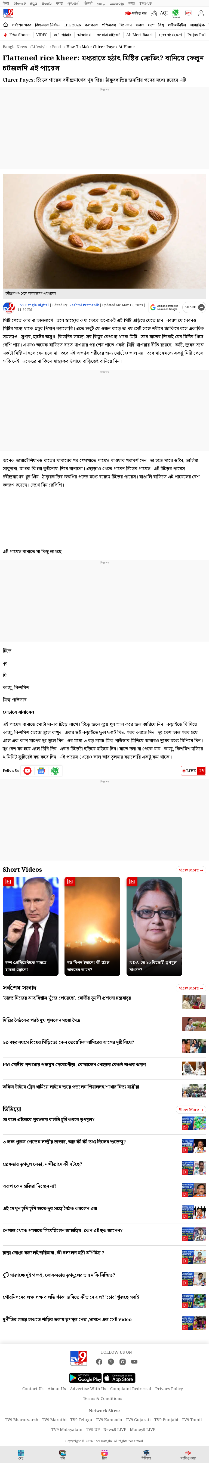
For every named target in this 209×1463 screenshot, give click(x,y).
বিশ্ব (161, 25)
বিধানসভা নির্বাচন (47, 25)
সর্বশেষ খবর (21, 25)
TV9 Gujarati (138, 1420)
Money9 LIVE (142, 1430)
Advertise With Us (88, 1389)
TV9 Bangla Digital (33, 305)
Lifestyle (39, 47)
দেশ (151, 25)
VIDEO (42, 35)
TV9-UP (145, 3)
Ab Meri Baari (139, 35)
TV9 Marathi (54, 1420)
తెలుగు (47, 3)
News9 (20, 3)
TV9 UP (93, 1430)
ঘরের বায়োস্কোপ (170, 35)
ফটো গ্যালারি (62, 35)
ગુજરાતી (73, 3)
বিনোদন (126, 25)
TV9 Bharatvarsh (21, 1420)
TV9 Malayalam (66, 1430)
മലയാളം (117, 3)
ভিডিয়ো (12, 1109)
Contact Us (33, 1389)
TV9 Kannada (109, 1420)
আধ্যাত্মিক (197, 25)
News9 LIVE (114, 1430)
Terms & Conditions (102, 1399)
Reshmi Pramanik (84, 305)
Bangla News (15, 47)
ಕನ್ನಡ (33, 3)
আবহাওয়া (84, 35)
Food (56, 47)
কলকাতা (91, 25)
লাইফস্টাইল (177, 25)
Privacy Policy (169, 1389)
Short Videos (22, 870)
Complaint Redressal (130, 1389)
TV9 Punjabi (166, 1420)
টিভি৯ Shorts (19, 35)
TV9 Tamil (192, 1420)
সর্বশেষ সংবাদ (19, 988)
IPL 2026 (72, 25)
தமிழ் (101, 3)
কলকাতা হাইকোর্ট (109, 35)
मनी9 (131, 3)
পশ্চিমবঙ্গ (109, 25)
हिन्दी (6, 3)
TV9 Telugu (81, 1420)
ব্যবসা (140, 25)
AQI (164, 13)
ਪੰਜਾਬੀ (88, 3)
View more (191, 870)
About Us (57, 1389)
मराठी (59, 3)
